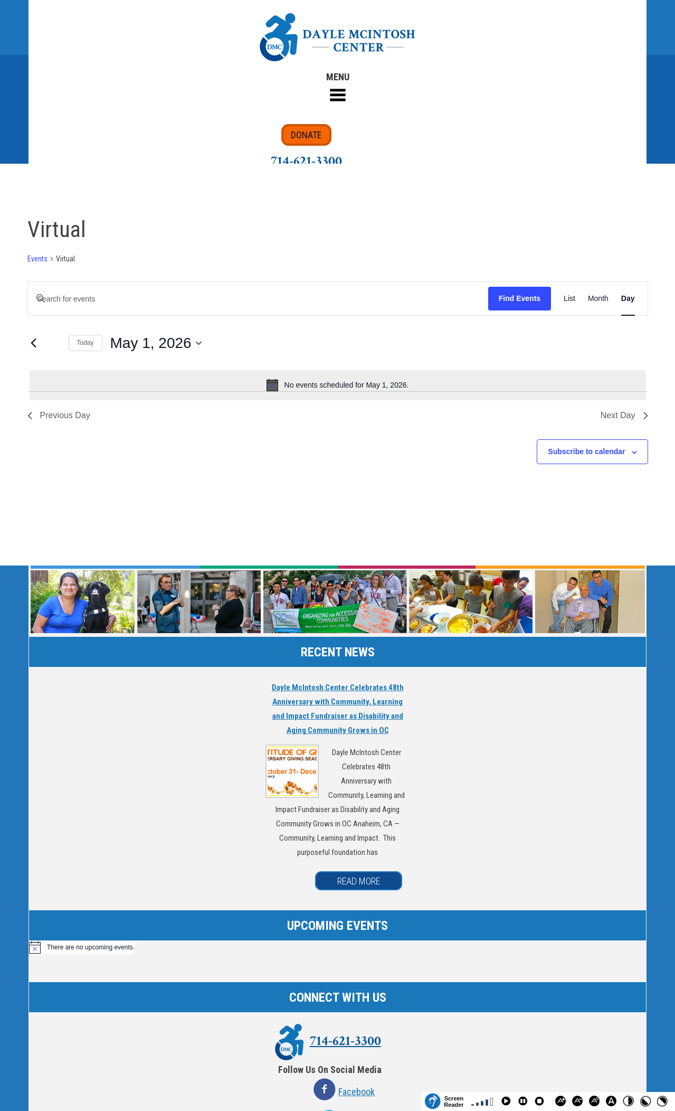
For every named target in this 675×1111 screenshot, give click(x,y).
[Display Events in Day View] (628, 298)
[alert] (338, 385)
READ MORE (358, 881)
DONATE (306, 134)
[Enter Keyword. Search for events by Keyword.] (258, 299)
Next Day (624, 415)
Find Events (519, 298)
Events (37, 259)
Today (85, 342)
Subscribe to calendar (586, 451)
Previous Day (58, 415)
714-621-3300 (306, 161)
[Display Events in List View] (569, 298)
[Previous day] (33, 343)
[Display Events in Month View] (598, 298)
